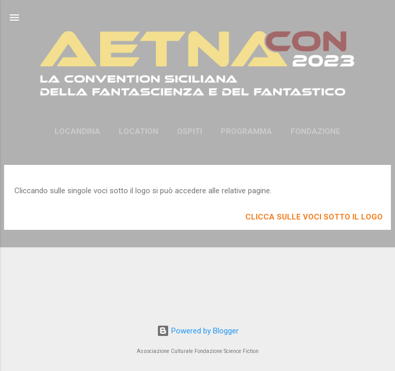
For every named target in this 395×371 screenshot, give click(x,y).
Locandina (77, 131)
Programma (246, 131)
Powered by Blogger (198, 330)
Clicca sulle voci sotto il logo (314, 217)
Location (138, 131)
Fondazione (315, 131)
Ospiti (189, 131)
